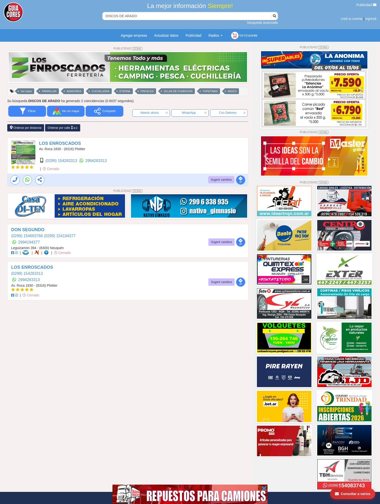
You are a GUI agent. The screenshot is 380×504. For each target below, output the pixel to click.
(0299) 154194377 (60, 236)
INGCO (232, 91)
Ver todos (26, 91)
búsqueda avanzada (262, 22)
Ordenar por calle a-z (63, 128)
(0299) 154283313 (61, 161)
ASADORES (74, 91)
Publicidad (366, 5)
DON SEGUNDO (27, 229)
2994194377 (29, 242)
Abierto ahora (154, 112)
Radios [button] (215, 35)
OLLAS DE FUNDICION (178, 91)
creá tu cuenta (352, 19)
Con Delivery (232, 112)
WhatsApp (194, 112)
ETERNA (124, 91)
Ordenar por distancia (25, 128)
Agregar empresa (134, 35)
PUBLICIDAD (127, 48)
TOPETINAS (210, 91)
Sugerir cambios (221, 179)
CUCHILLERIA (100, 91)
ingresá (370, 19)
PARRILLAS (49, 91)
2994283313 (96, 161)
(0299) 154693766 (27, 236)
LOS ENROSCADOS (60, 143)
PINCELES (147, 91)
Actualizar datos (166, 35)
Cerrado (51, 169)
